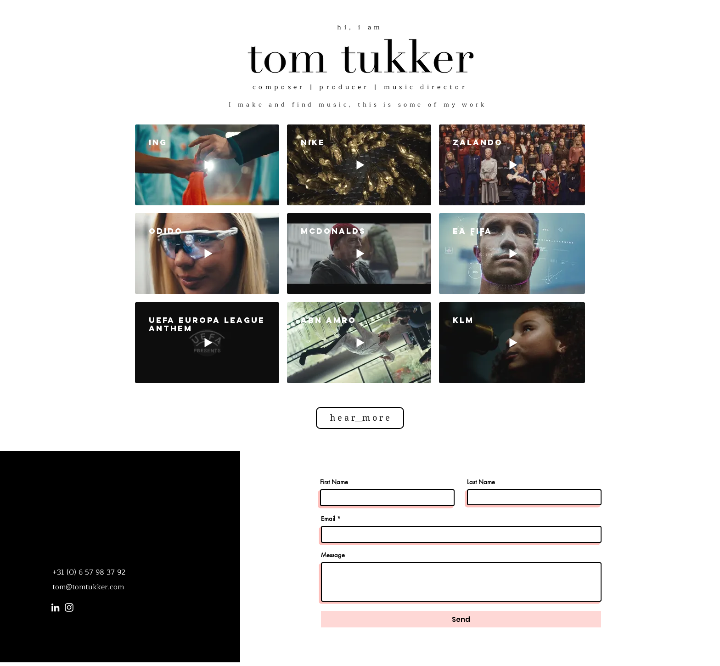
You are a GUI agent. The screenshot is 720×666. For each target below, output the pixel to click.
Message (333, 555)
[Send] (461, 619)
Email (328, 519)
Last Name (481, 482)
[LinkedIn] (55, 607)
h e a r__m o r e (360, 418)
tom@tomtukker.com (88, 587)
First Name (334, 482)
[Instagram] (69, 607)
